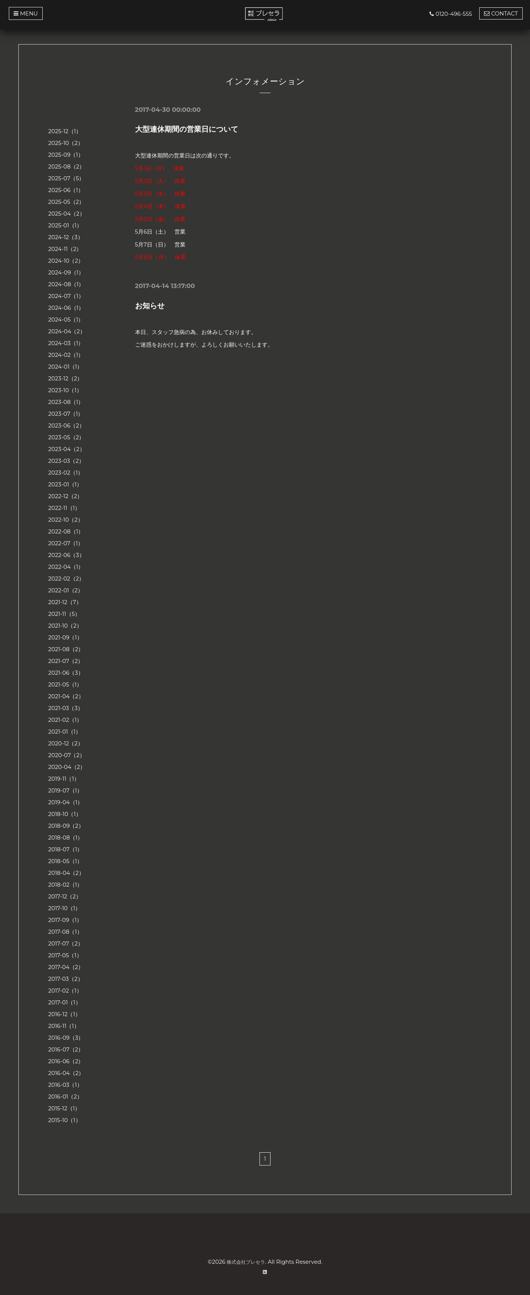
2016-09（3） (66, 1037)
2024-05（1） (66, 319)
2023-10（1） (65, 390)
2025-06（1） (66, 190)
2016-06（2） (66, 1061)
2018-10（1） (64, 813)
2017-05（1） (65, 955)
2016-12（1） (64, 1014)
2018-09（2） (66, 825)
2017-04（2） (66, 967)
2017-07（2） (65, 943)
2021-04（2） (66, 696)
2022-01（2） (65, 590)
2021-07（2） (65, 660)
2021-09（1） (65, 637)
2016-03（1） (65, 1084)
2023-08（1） (66, 401)
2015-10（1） (64, 1120)
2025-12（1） (64, 131)
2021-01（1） (64, 731)
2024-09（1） (66, 272)
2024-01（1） (65, 366)
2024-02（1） (66, 354)
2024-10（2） (66, 260)
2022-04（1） (66, 566)
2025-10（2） (65, 142)
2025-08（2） (66, 166)
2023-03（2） (66, 460)
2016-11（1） (64, 1025)
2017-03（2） (65, 978)
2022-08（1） (66, 531)
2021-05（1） (65, 684)
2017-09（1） (65, 919)
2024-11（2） (65, 248)
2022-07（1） (65, 543)
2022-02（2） (66, 578)
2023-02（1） (65, 472)
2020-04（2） (66, 766)
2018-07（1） (65, 849)
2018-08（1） (65, 837)
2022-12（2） (65, 496)
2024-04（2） (66, 331)
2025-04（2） (66, 213)
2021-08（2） (66, 649)
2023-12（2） (65, 378)
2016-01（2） (65, 1096)
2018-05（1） (65, 861)
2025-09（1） (66, 154)
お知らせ (150, 305)
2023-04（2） (66, 449)
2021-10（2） (65, 625)
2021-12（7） (65, 602)
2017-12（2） (64, 896)
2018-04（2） (66, 872)
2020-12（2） (65, 743)
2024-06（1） (66, 307)
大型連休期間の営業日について (186, 129)
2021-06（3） (66, 672)
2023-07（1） (65, 413)
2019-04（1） (65, 802)
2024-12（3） (65, 237)
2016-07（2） (66, 1049)
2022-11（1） (64, 507)
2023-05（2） (66, 437)
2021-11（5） (64, 613)
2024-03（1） (66, 343)
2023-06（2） (66, 425)
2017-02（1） (65, 990)
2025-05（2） (66, 201)
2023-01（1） (65, 484)
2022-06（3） (66, 554)
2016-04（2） (66, 1072)
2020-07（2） (66, 755)
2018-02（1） (65, 884)
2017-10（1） (64, 908)
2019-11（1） (64, 778)
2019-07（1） (65, 790)
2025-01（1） (65, 225)
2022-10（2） (65, 519)
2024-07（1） (66, 295)
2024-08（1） (66, 284)
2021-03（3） (65, 708)
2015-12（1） (64, 1108)
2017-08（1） (65, 931)
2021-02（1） (65, 719)
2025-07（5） (66, 178)
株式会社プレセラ (246, 1261)
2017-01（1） (64, 1002)
